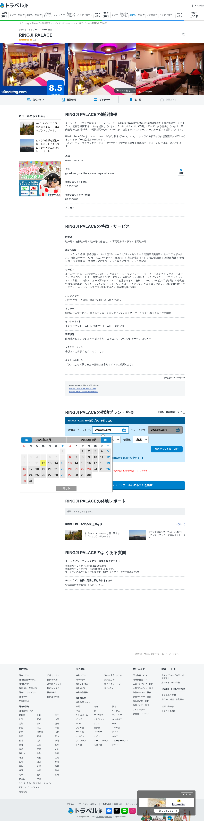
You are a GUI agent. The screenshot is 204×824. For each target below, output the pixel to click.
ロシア (115, 736)
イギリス (116, 728)
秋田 (21, 719)
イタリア (98, 732)
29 (62, 475)
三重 (39, 745)
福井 (39, 740)
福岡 (21, 770)
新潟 (39, 736)
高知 (57, 766)
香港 (114, 706)
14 (56, 463)
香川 (57, 762)
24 (30, 475)
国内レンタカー (54, 688)
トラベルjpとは (168, 711)
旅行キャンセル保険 (171, 682)
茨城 (57, 723)
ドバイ (115, 745)
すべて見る (125, 90)
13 (50, 463)
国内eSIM (23, 696)
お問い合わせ (168, 706)
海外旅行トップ (83, 702)
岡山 (21, 757)
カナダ (97, 728)
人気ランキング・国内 (143, 684)
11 (101, 457)
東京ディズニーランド (29, 787)
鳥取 (39, 757)
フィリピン (99, 715)
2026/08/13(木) (159, 429)
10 (95, 457)
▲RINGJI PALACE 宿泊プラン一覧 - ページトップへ (156, 654)
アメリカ (80, 728)
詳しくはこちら (166, 811)
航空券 (21, 14)
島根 (21, 762)
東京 (21, 732)
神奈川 (40, 732)
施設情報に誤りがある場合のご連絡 (82, 388)
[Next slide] (136, 69)
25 (37, 475)
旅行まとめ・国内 (141, 701)
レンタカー (59, 14)
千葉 (57, 728)
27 (50, 475)
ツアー (13, 14)
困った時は (197, 5)
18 (37, 469)
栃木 (39, 723)
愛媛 (39, 766)
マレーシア (117, 715)
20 (50, 469)
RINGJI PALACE (36, 35)
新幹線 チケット (47, 14)
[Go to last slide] (68, 69)
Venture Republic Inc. (104, 817)
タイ (96, 711)
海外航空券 (109, 679)
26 (43, 475)
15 (62, 463)
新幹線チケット (54, 684)
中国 (78, 711)
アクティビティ (85, 14)
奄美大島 (23, 791)
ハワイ (79, 723)
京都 (39, 749)
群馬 (21, 728)
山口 (39, 762)
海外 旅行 (106, 15)
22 (62, 469)
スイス (97, 736)
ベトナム (116, 711)
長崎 (57, 770)
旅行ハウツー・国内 (142, 692)
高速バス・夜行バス (28, 688)
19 (43, 469)
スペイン (80, 736)
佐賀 (39, 770)
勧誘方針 (118, 804)
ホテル (30, 14)
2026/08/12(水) (103, 429)
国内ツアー (24, 675)
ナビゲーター (139, 709)
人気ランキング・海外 (143, 688)
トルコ (79, 745)
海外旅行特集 (82, 692)
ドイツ (115, 732)
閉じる (188, 794)
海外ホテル (81, 679)
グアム (97, 723)
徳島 (21, 766)
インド (79, 719)
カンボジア (117, 719)
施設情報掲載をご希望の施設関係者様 (83, 392)
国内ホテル (52, 679)
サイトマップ (131, 804)
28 (56, 475)
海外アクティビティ (113, 684)
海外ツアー (81, 675)
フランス (80, 732)
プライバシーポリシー (88, 804)
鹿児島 (22, 779)
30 (24, 481)
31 (30, 481)
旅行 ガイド (194, 15)
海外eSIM (108, 688)
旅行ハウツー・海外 (142, 696)
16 (24, 469)
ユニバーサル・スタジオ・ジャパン (35, 783)
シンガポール (82, 715)
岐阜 (57, 745)
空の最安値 (24, 701)
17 (30, 469)
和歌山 (22, 753)
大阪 (57, 749)
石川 (21, 740)
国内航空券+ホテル (27, 679)
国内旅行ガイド (140, 675)
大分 (21, 774)
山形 (57, 719)
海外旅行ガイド (140, 679)
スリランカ (99, 719)
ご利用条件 (106, 804)
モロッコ (98, 745)
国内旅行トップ (26, 711)
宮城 (39, 719)
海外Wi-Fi (80, 688)
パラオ (115, 723)
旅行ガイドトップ (141, 714)
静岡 (57, 740)
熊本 (39, 774)
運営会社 (71, 804)
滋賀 (21, 749)
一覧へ (180, 524)
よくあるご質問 (169, 695)
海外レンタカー (83, 684)
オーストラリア (101, 740)
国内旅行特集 (53, 696)
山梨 (57, 732)
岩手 (57, 715)
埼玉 (39, 728)
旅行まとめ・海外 (141, 705)
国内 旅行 (4, 15)
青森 (39, 715)
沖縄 (39, 779)
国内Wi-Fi (51, 692)
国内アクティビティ (28, 692)
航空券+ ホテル (124, 14)
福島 (21, 723)
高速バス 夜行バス (71, 14)
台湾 (96, 706)
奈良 (39, 753)
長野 (21, 736)
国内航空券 (24, 684)
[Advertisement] (86, 617)
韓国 (78, 706)
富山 (57, 736)
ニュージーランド (120, 740)
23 (24, 475)
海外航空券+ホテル (113, 675)
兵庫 (57, 753)
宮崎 (57, 774)
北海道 (22, 715)
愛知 (21, 745)
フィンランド (82, 740)
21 (56, 469)
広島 (57, 757)
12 (43, 463)
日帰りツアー (53, 675)
